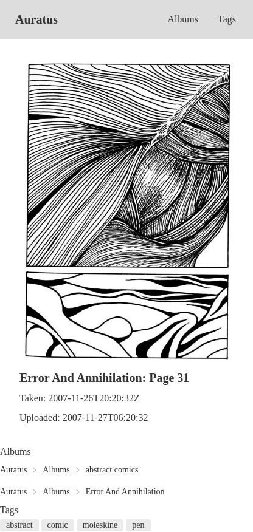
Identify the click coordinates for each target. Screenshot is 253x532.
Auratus (36, 19)
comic (57, 525)
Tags (227, 19)
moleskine (100, 525)
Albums (182, 19)
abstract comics (112, 469)
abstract (19, 525)
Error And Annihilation (125, 491)
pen (138, 525)
